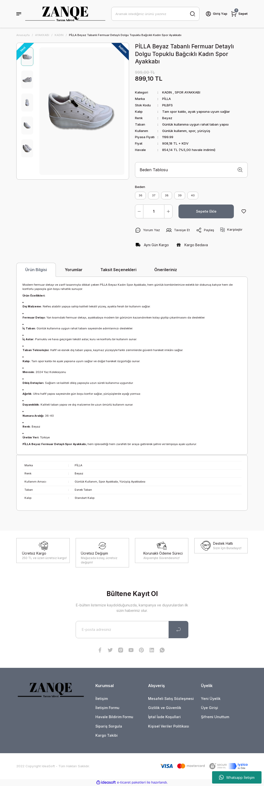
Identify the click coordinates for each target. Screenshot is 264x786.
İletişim (101, 698)
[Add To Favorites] (244, 211)
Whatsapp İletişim (237, 777)
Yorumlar (74, 269)
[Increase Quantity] (168, 211)
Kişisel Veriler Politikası (168, 726)
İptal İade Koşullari (164, 717)
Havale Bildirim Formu (114, 717)
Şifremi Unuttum (215, 717)
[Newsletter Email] (132, 629)
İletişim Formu (107, 708)
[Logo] (65, 14)
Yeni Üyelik (210, 698)
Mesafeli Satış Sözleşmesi (171, 698)
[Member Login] (216, 14)
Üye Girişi (209, 708)
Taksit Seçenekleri (118, 269)
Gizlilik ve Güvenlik (164, 708)
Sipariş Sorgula (108, 726)
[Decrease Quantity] (139, 211)
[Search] (155, 14)
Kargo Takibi (106, 735)
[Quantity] (153, 211)
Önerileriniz (165, 269)
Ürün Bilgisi (36, 269)
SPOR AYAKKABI (187, 92)
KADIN (167, 92)
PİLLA (166, 99)
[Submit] (178, 629)
